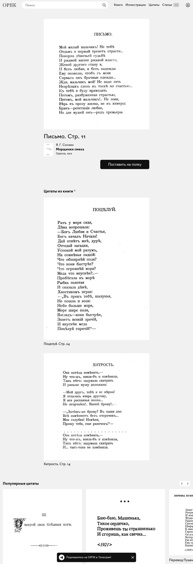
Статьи (167, 4)
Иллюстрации (136, 4)
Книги (118, 4)
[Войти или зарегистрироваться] (188, 5)
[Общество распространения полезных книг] (9, 5)
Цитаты (154, 4)
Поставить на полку (125, 164)
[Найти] (103, 5)
